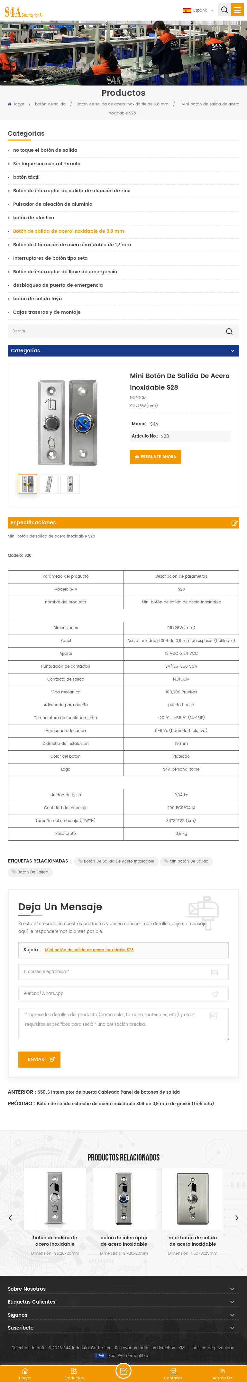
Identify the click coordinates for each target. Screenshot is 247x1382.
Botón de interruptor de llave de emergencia (65, 271)
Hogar (16, 104)
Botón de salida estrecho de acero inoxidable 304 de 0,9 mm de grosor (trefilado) (125, 1104)
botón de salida (50, 104)
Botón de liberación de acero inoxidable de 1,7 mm (72, 244)
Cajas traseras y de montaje (47, 312)
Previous (10, 1217)
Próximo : (22, 1103)
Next (237, 1217)
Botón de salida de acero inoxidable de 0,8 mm (123, 104)
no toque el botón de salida (45, 150)
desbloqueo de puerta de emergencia (58, 285)
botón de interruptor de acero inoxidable (124, 1241)
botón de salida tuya (37, 299)
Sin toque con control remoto (46, 163)
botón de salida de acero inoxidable (55, 1241)
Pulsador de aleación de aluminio (52, 204)
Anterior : (22, 1092)
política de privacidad (213, 1348)
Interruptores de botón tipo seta (50, 258)
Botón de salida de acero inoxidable (116, 861)
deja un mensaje (123, 1371)
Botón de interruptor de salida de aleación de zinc (71, 190)
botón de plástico (33, 217)
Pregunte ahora (155, 457)
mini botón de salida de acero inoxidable (193, 1241)
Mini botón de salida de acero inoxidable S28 (89, 950)
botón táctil (26, 177)
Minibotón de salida (186, 861)
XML (182, 1348)
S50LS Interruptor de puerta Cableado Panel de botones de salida (109, 1092)
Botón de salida (30, 872)
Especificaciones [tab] (33, 523)
